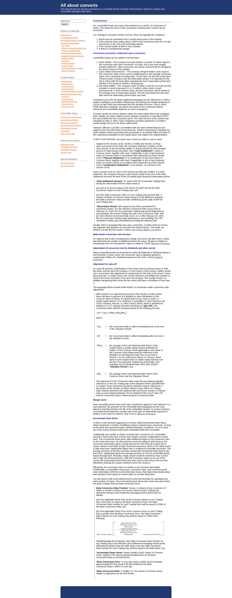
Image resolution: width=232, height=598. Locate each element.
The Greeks (65, 46)
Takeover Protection (146, 414)
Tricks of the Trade (68, 134)
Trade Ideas (65, 131)
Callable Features (67, 58)
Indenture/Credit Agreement (71, 94)
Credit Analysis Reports (69, 120)
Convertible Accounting (69, 38)
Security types (66, 152)
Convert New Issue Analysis (71, 117)
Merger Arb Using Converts (71, 125)
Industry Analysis (67, 84)
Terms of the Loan (67, 106)
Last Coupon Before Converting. (146, 230)
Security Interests (67, 104)
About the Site (66, 35)
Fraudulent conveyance (69, 147)
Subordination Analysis (69, 101)
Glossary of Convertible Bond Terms (73, 48)
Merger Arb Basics (68, 163)
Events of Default (67, 66)
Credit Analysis (66, 81)
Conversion (65, 61)
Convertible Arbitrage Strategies (73, 40)
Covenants (65, 97)
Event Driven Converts (69, 123)
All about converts (79, 5)
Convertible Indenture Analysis (72, 56)
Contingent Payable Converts (71, 53)
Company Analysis (67, 86)
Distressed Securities (69, 150)
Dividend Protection (68, 63)
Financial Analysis (67, 89)
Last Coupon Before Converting (72, 68)
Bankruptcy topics (67, 144)
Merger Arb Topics (67, 166)
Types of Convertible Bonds (70, 51)
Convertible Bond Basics (70, 43)
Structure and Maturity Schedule (72, 91)
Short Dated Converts (69, 128)
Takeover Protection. (160, 243)
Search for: (65, 21)
